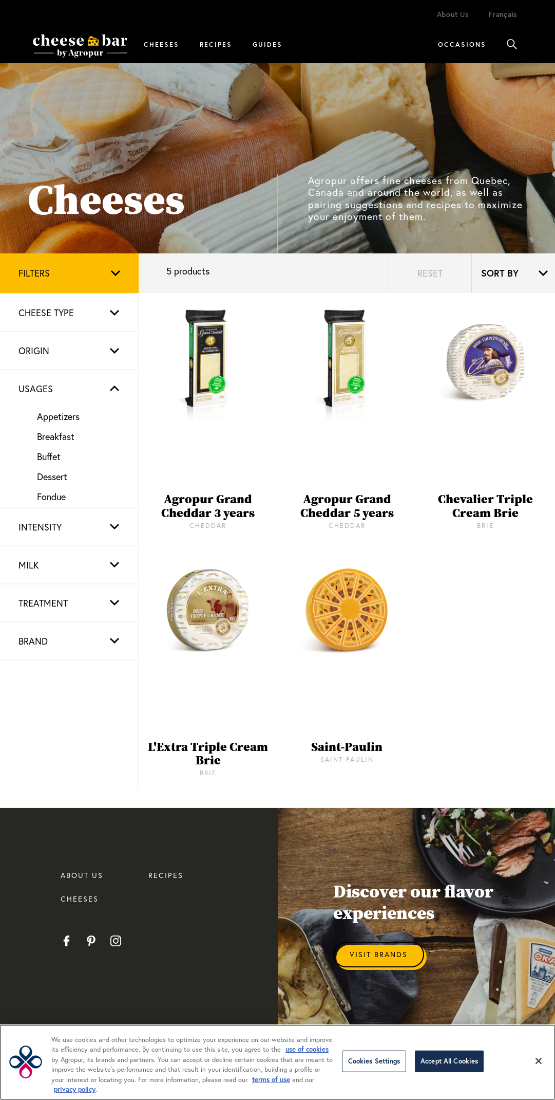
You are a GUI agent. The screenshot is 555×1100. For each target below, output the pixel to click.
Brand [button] (33, 641)
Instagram (116, 941)
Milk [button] (28, 565)
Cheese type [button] (46, 312)
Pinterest (91, 941)
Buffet (49, 456)
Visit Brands (379, 954)
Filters (34, 273)
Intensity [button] (40, 527)
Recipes (216, 44)
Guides (267, 44)
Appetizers (58, 416)
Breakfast (55, 436)
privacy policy (74, 1089)
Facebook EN (66, 941)
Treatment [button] (43, 603)
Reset (430, 273)
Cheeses (161, 44)
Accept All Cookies (449, 1061)
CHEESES (80, 899)
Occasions (462, 44)
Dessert (52, 476)
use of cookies (307, 1049)
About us (82, 875)
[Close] (538, 1061)
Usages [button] (35, 388)
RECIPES (165, 875)
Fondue (51, 496)
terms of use (271, 1079)
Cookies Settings (374, 1061)
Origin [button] (33, 350)
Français (503, 14)
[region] (277, 1062)
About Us (453, 14)
